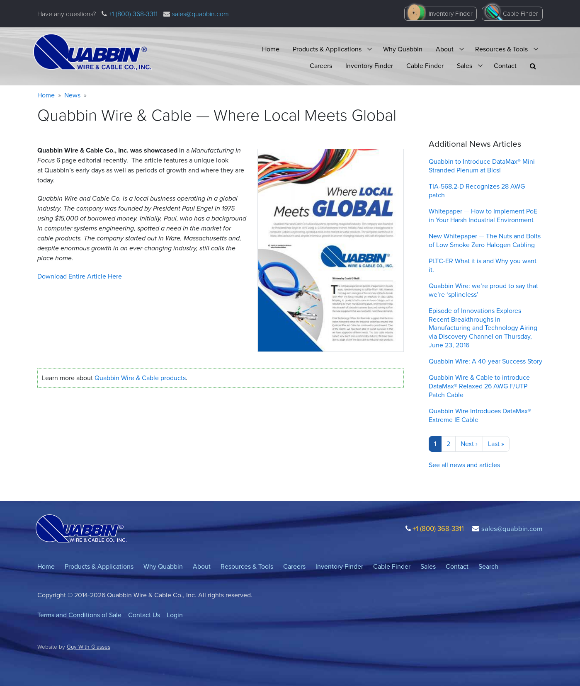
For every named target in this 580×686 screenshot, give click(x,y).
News (72, 95)
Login (175, 615)
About (445, 49)
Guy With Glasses (88, 646)
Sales (464, 65)
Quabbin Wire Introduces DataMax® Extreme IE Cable (480, 415)
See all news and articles (464, 465)
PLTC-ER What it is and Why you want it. (482, 265)
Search (488, 566)
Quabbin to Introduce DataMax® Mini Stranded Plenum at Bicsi (482, 166)
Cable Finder (520, 13)
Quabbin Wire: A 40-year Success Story (485, 361)
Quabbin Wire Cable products (140, 378)
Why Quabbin (402, 49)
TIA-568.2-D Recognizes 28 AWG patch (477, 191)
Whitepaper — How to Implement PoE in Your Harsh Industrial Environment (483, 215)
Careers (321, 65)
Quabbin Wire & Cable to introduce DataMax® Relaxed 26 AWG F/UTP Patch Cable (479, 386)
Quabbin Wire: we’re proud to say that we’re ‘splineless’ (483, 290)
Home (270, 49)
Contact (505, 65)
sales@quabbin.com (200, 13)
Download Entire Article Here (79, 276)
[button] (533, 66)
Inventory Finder (451, 13)
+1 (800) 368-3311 (132, 13)
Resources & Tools (501, 49)
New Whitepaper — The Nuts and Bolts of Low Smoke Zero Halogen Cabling (485, 240)
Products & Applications (327, 49)
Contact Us (144, 615)
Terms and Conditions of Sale (79, 615)
